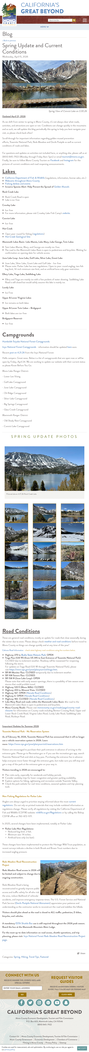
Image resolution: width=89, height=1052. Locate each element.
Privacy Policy (51, 1042)
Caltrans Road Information (12, 650)
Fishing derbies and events (17, 183)
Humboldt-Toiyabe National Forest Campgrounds (25, 341)
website (66, 213)
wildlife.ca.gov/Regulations (49, 812)
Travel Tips (34, 957)
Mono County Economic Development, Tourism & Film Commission (49, 1036)
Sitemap (62, 1042)
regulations (38, 234)
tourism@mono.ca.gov (73, 156)
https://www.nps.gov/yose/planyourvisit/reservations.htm (35, 744)
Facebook (54, 160)
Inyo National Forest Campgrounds (19, 347)
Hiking (24, 957)
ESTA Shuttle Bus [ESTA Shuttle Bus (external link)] (24, 923)
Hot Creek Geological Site (18, 236)
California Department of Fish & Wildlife (25, 178)
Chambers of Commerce (67, 1039)
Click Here (67, 994)
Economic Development (44, 1039)
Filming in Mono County (33, 1042)
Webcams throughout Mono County (22, 181)
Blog (7, 34)
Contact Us (14, 1036)
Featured (44, 957)
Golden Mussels (61, 186)
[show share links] (81, 953)
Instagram (69, 160)
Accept (82, 1048)
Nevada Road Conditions (39, 693)
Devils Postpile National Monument (33, 903)
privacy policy (10, 1049)
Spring (17, 957)
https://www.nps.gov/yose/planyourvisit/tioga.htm (33, 669)
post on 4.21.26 (17, 352)
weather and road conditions (57, 641)
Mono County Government (21, 1039)
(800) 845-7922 (44, 1024)
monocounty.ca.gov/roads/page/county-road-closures (43, 709)
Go (22, 994)
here (69, 347)
